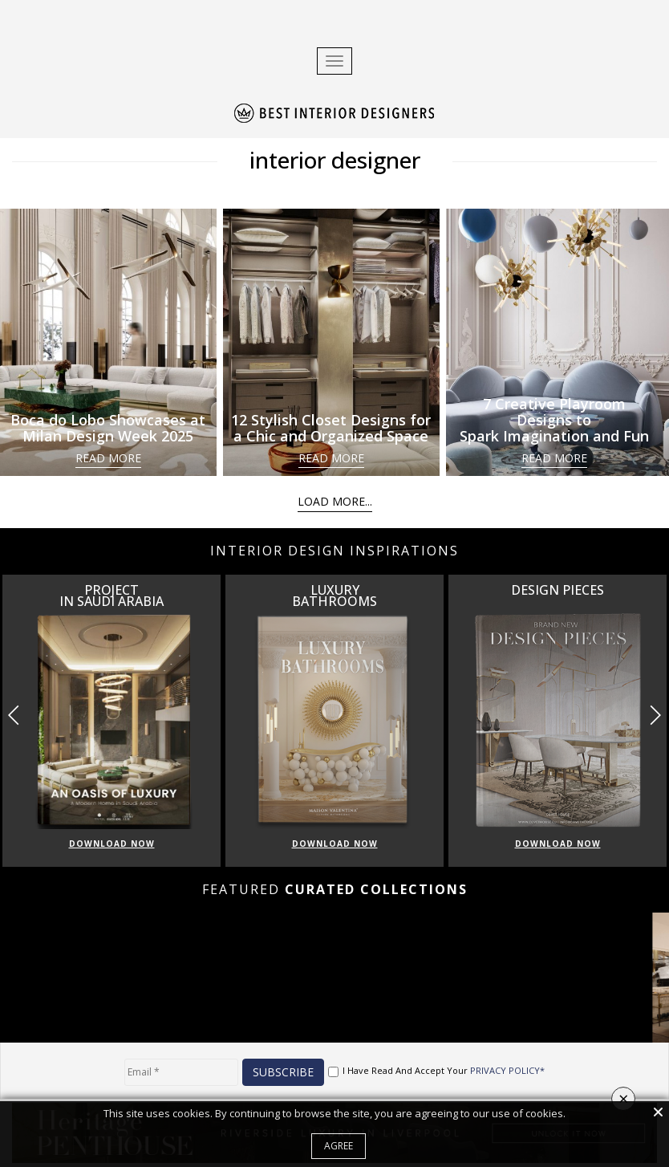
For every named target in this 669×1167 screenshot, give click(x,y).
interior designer (334, 159)
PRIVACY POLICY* (507, 1070)
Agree (338, 1146)
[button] (655, 715)
